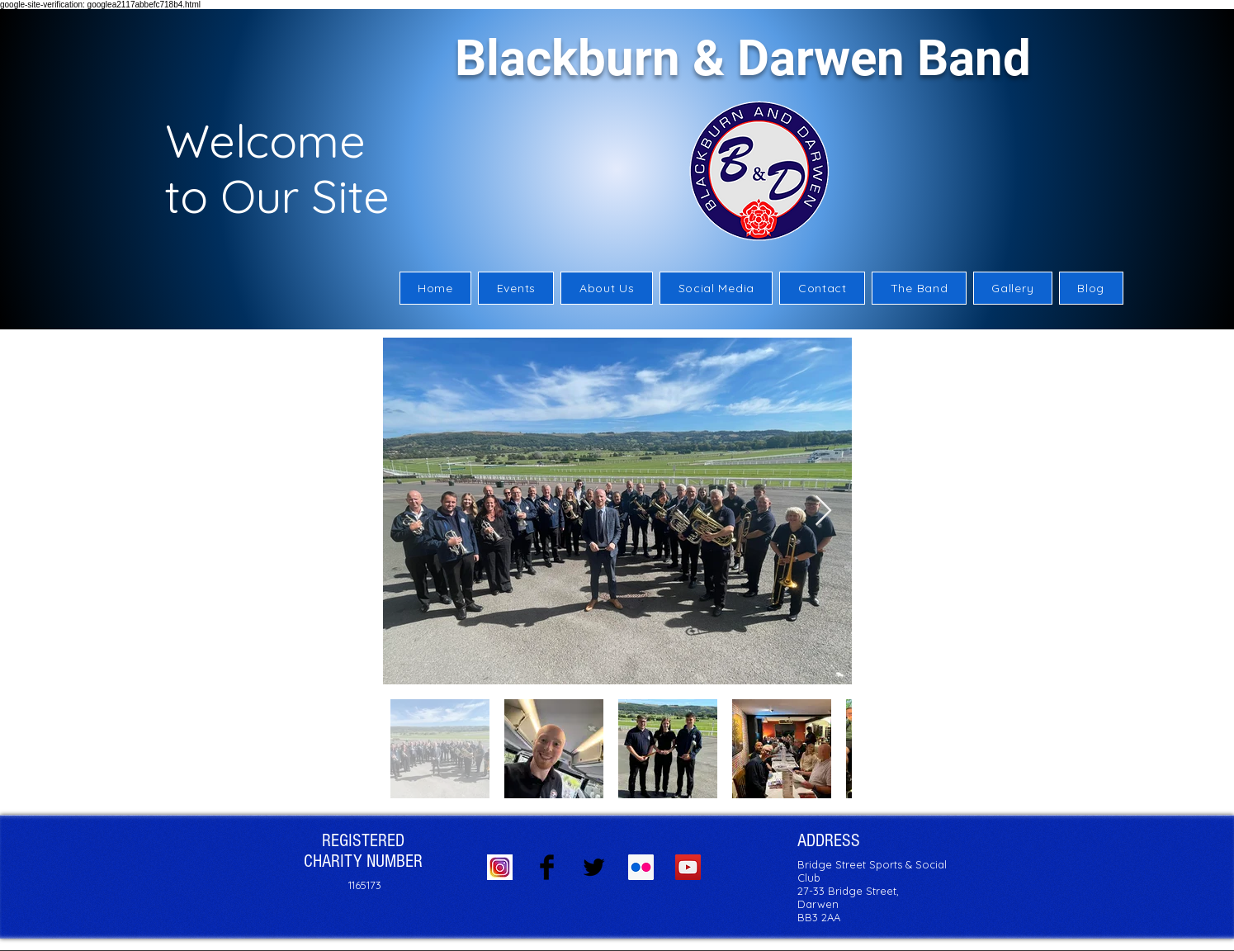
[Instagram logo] (500, 867)
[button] (606, 288)
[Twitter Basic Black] (594, 867)
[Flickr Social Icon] (641, 867)
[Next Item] (823, 511)
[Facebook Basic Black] (547, 867)
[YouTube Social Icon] (688, 867)
